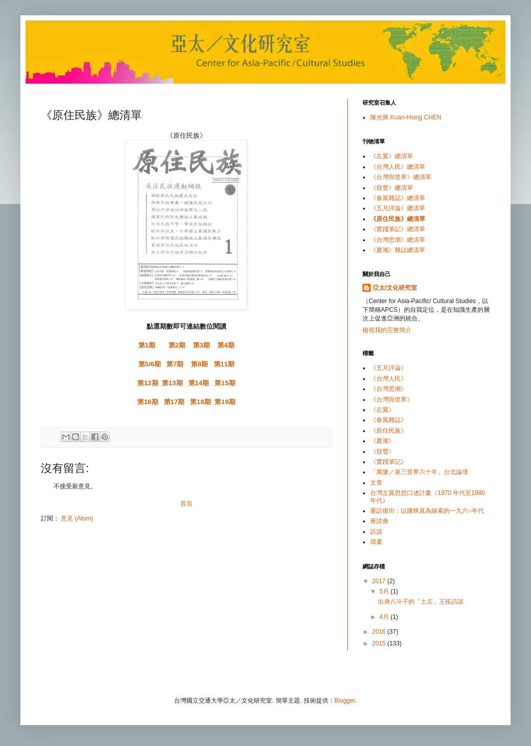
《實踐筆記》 (388, 461)
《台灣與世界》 (391, 399)
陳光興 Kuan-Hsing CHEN (405, 117)
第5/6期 (149, 364)
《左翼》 (382, 409)
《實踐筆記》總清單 (397, 229)
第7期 (174, 364)
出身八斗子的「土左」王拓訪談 (421, 601)
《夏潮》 (382, 440)
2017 (380, 581)
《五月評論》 (388, 367)
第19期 (224, 402)
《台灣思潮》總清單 (397, 239)
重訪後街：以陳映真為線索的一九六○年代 (427, 510)
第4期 (226, 345)
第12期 (147, 383)
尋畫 (376, 541)
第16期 (147, 402)
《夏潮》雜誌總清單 (397, 250)
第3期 (201, 345)
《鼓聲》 (382, 451)
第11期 (224, 364)
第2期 (176, 345)
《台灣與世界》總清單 (400, 177)
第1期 (146, 345)
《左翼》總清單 (391, 156)
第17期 (174, 402)
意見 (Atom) (77, 518)
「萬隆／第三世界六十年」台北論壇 (419, 472)
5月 (385, 591)
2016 (380, 631)
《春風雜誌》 (388, 420)
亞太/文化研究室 (395, 287)
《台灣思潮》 (388, 388)
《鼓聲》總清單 (391, 187)
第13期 (172, 383)
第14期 (198, 383)
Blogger (344, 700)
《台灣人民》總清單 (397, 166)
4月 (385, 616)
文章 (376, 482)
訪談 (376, 531)
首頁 (186, 503)
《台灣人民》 (388, 378)
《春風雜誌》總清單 (397, 198)
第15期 (224, 383)
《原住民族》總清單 (397, 218)
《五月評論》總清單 (397, 208)
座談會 (379, 521)
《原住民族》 (388, 430)
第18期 (200, 402)
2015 (380, 643)
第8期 (199, 364)
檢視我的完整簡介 (387, 330)
